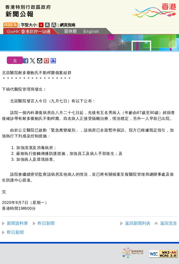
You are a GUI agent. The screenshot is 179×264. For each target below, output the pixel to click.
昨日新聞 (46, 223)
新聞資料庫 (17, 223)
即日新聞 (15, 232)
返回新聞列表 (137, 223)
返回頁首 (168, 223)
